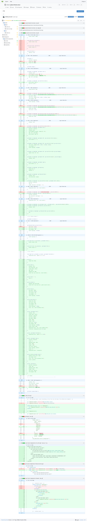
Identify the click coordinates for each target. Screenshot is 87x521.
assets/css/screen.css (31, 32)
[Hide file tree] (2, 20)
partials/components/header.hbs (33, 478)
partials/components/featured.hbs (33, 463)
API (84, 519)
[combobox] (78, 20)
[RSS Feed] (59, 5)
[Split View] (81, 20)
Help (11, 1)
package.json (28, 416)
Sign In (84, 1)
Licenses (81, 519)
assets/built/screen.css (31, 23)
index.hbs (27, 395)
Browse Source (80, 11)
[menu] (83, 20)
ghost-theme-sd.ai (15, 4)
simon (8, 4)
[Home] (2, 1)
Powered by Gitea (4, 519)
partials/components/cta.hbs (33, 443)
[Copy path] (38, 23)
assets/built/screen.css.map (32, 28)
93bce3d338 (70, 16)
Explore (6, 1)
